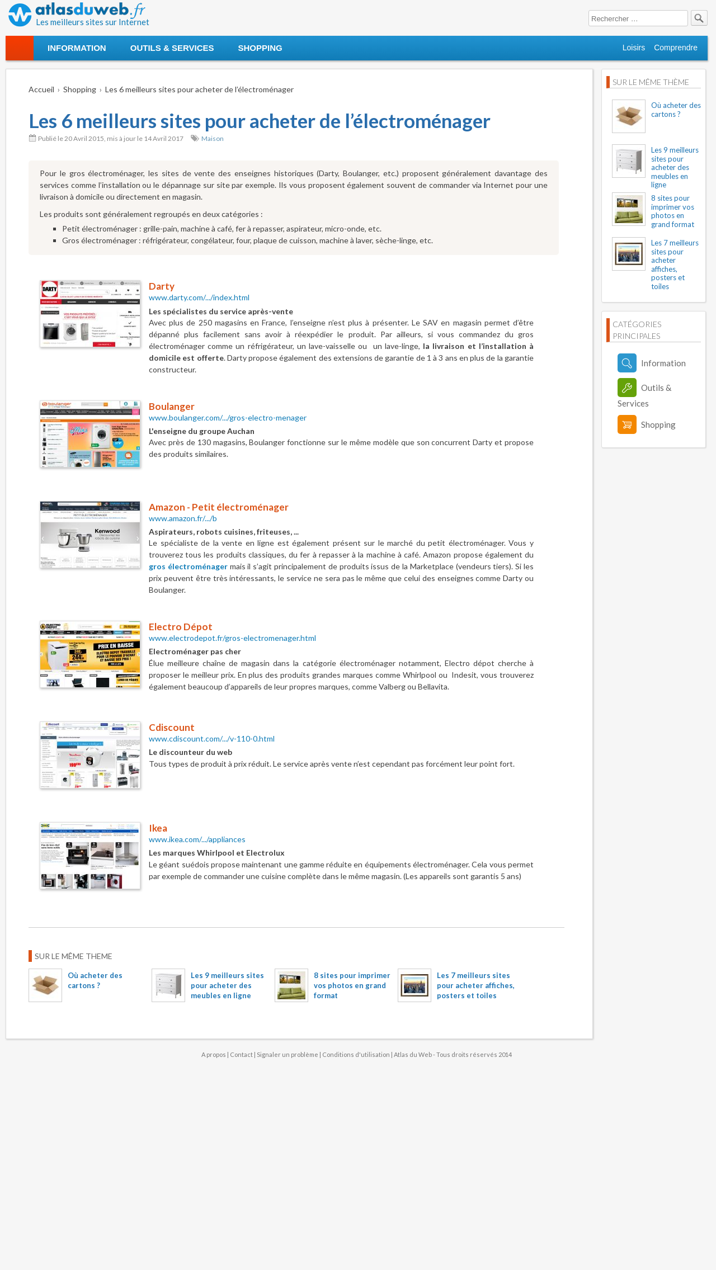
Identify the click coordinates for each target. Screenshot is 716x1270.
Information (77, 48)
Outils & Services (172, 48)
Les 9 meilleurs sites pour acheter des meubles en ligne (227, 985)
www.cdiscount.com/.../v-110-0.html (212, 738)
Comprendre (676, 47)
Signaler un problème (287, 1054)
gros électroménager (188, 566)
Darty (162, 286)
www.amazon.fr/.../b (183, 518)
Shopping (260, 48)
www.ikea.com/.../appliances (197, 839)
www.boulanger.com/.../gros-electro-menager (228, 417)
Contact (241, 1054)
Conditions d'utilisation (356, 1054)
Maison (212, 138)
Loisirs (634, 47)
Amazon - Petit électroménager (219, 507)
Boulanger (172, 406)
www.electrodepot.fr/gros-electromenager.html (232, 638)
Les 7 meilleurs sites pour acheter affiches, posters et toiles (476, 985)
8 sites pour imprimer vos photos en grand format (352, 985)
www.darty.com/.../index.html (199, 297)
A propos (213, 1054)
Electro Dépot (181, 626)
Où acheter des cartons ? (676, 110)
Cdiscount (172, 727)
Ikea (158, 828)
